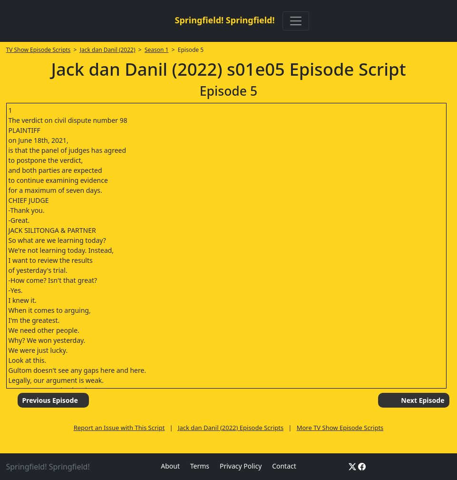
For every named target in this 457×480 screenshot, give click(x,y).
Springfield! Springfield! (224, 20)
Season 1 (157, 50)
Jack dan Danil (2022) (108, 50)
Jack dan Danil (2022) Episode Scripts (230, 427)
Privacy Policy (241, 465)
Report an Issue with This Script (119, 427)
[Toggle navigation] (295, 20)
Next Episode (422, 400)
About (170, 465)
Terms (199, 465)
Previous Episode (50, 400)
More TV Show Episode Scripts (340, 427)
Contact (284, 465)
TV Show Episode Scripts (38, 50)
